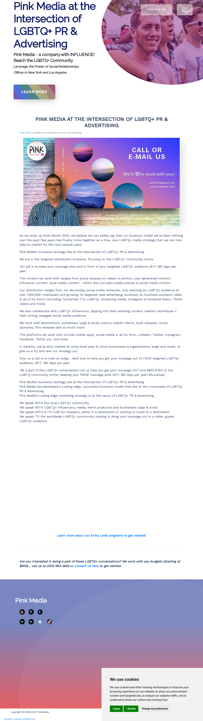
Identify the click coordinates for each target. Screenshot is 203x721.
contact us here (86, 566)
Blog (28, 133)
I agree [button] (116, 708)
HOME (22, 133)
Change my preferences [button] (155, 708)
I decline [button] (131, 708)
